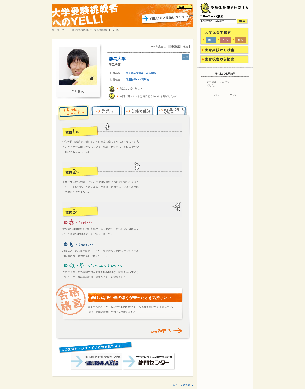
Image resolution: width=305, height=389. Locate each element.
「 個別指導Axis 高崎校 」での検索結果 (88, 30)
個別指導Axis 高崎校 (137, 79)
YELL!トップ (58, 30)
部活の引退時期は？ (131, 88)
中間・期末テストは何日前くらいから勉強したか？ (149, 96)
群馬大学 (117, 58)
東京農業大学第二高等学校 (141, 73)
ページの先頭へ (184, 384)
